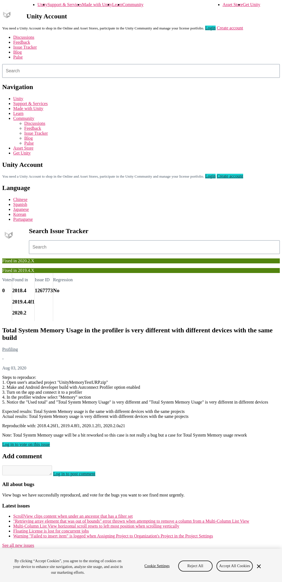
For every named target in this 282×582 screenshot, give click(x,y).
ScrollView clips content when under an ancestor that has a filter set (73, 517)
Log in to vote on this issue (26, 444)
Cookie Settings (157, 566)
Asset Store (233, 4)
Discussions (23, 37)
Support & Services (64, 4)
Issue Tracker (25, 47)
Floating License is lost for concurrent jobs (51, 532)
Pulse (18, 57)
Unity (42, 4)
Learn (117, 4)
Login (210, 28)
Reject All (195, 566)
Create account (230, 28)
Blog (17, 52)
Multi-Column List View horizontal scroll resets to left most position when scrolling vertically (96, 527)
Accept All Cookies (234, 566)
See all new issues (18, 547)
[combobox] (141, 71)
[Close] (259, 566)
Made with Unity (97, 4)
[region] (141, 565)
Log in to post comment (80, 475)
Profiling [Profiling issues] (10, 349)
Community (132, 4)
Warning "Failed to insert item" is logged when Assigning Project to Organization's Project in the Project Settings (113, 537)
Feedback (21, 42)
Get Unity (251, 4)
